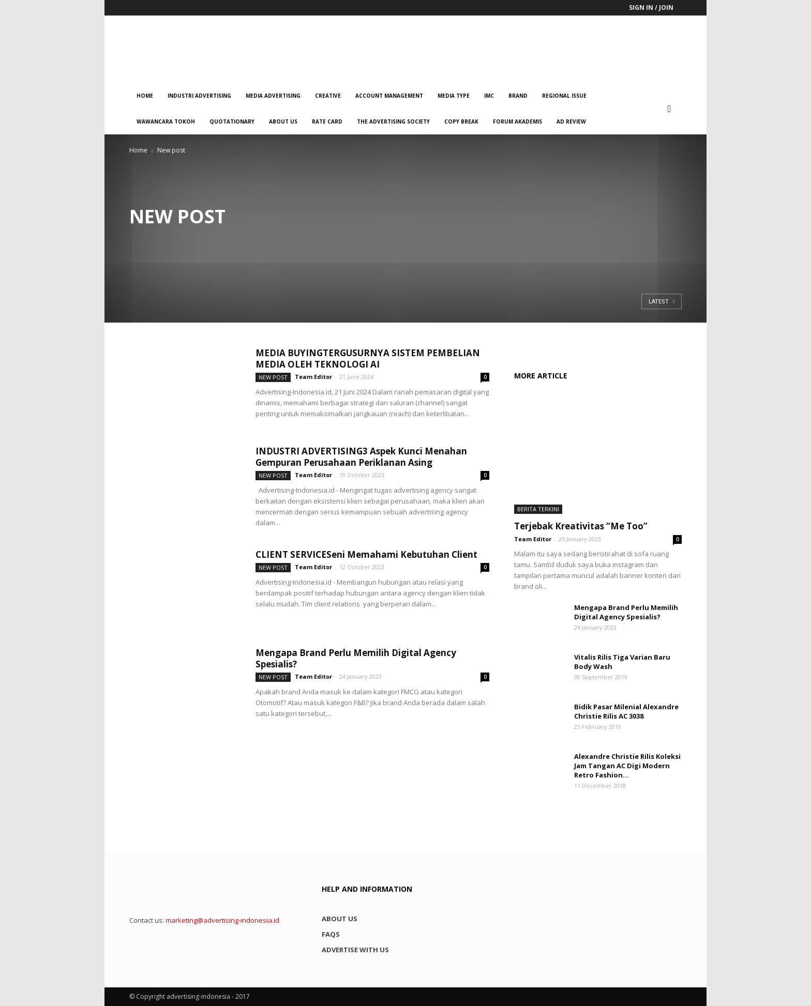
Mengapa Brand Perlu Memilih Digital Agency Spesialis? (356, 658)
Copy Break (461, 121)
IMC (489, 95)
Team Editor (313, 376)
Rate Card (327, 121)
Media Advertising (273, 95)
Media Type (454, 95)
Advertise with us (355, 949)
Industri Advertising (199, 95)
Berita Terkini (538, 509)
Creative (328, 95)
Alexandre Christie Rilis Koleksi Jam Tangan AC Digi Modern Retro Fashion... (627, 766)
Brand (518, 95)
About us (283, 121)
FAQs (331, 934)
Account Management (389, 95)
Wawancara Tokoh (166, 121)
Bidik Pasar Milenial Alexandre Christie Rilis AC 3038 (626, 711)
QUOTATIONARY (231, 121)
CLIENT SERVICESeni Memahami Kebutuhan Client (366, 554)
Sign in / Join (651, 7)
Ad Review (571, 121)
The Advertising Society (393, 121)
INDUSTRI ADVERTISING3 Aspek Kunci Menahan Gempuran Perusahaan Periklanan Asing (361, 456)
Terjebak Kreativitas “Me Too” (581, 526)
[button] (669, 108)
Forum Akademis (517, 121)
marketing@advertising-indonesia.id (222, 920)
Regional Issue (564, 95)
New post (273, 377)
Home (145, 95)
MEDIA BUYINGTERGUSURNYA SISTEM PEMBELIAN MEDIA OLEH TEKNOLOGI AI (368, 358)
